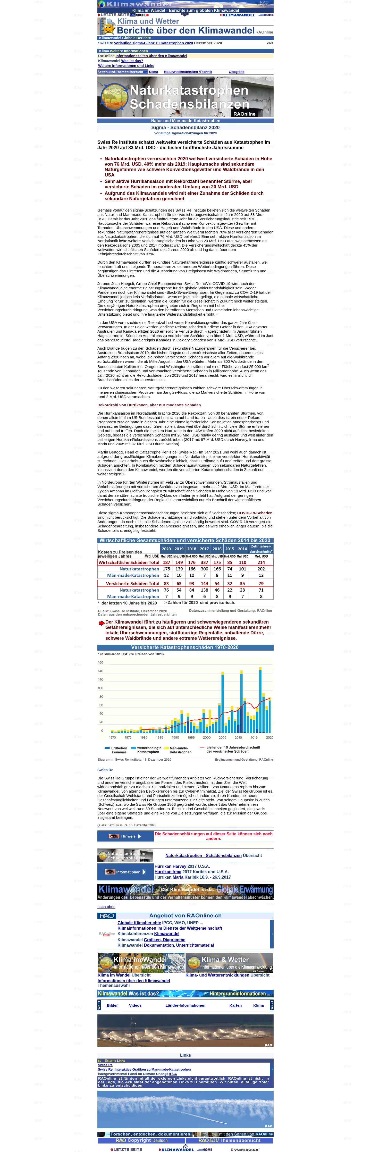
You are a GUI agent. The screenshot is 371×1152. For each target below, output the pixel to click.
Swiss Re (105, 1065)
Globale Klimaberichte (139, 923)
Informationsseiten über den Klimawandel (151, 56)
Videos (135, 1005)
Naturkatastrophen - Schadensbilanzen (203, 855)
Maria (178, 877)
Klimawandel (167, 933)
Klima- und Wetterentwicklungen (217, 975)
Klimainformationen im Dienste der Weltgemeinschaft (169, 928)
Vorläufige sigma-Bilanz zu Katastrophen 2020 (153, 43)
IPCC (173, 1074)
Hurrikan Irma (168, 872)
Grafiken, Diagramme (164, 940)
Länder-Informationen (185, 1005)
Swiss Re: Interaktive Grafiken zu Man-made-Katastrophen (144, 1069)
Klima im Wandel (114, 975)
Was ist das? (132, 61)
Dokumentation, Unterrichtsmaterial (179, 945)
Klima (153, 72)
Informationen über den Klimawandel (134, 981)
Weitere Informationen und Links (126, 66)
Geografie (236, 72)
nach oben (106, 906)
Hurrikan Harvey (171, 866)
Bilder (112, 1005)
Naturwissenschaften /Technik (188, 72)
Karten (236, 1005)
